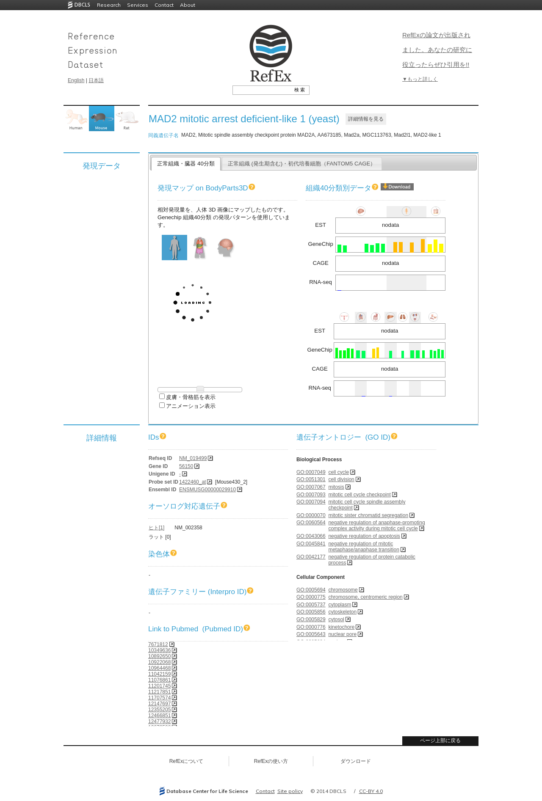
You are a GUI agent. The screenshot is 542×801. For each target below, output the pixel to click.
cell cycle (338, 472)
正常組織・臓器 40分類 (185, 163)
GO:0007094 (311, 502)
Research (109, 5)
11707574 (159, 698)
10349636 (159, 650)
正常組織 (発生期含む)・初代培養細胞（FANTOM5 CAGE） (302, 163)
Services (137, 5)
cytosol (336, 619)
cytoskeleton (342, 612)
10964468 (159, 668)
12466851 (159, 715)
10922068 (159, 662)
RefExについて (186, 761)
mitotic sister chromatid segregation (368, 515)
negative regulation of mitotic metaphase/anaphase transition (363, 547)
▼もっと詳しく (420, 79)
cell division (341, 479)
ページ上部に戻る (440, 740)
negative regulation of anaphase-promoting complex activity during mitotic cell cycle (376, 525)
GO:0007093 (311, 495)
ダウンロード (355, 761)
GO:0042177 (311, 557)
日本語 (96, 80)
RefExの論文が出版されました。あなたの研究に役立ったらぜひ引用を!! (437, 49)
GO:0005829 (311, 619)
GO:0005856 (311, 612)
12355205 (159, 710)
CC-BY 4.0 (371, 791)
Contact (164, 5)
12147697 (159, 704)
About (187, 5)
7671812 (158, 644)
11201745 (159, 686)
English (76, 80)
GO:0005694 (311, 590)
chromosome (342, 590)
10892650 (159, 656)
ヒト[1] (156, 528)
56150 (186, 466)
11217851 (159, 692)
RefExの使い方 (271, 761)
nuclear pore (342, 634)
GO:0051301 (311, 479)
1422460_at (192, 482)
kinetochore (341, 627)
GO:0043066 (311, 536)
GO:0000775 (311, 597)
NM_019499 (193, 458)
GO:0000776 (311, 627)
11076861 (159, 680)
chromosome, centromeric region (365, 597)
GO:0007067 (311, 487)
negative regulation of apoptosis (364, 536)
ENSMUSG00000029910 (207, 490)
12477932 (159, 721)
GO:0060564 (311, 523)
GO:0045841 (311, 544)
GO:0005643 (311, 634)
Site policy (290, 791)
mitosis (336, 487)
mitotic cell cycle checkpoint (359, 495)
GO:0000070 (311, 515)
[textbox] (261, 90)
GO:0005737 (311, 605)
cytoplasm (339, 605)
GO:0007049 (311, 472)
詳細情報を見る (366, 119)
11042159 (159, 674)
